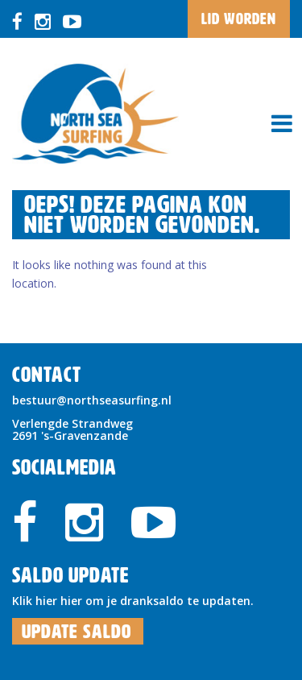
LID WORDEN (238, 18)
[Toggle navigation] (282, 123)
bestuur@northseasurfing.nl (92, 400)
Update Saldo (76, 631)
